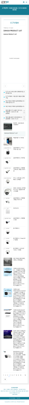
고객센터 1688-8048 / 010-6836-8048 (14, 9)
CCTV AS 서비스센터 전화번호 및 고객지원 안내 (15, 92)
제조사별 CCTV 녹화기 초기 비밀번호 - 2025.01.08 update (13, 112)
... (22, 375)
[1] (21, 110)
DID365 (18, 398)
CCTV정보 (14, 23)
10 (20, 375)
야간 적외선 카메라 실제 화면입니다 (15, 106)
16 (25, 375)
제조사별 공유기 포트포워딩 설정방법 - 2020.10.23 (13, 118)
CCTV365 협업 (12, 398)
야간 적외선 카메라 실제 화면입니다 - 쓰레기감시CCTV (15, 101)
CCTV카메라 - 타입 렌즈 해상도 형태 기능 (15, 97)
